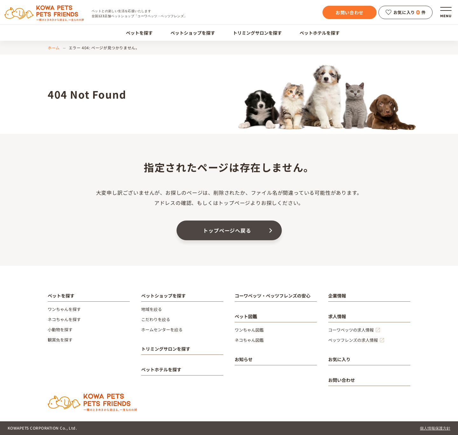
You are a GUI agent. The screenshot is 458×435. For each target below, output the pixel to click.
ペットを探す (136, 33)
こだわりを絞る (155, 319)
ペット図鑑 (246, 316)
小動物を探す (60, 329)
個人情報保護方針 (435, 428)
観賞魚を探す (60, 340)
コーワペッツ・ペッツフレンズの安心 (272, 295)
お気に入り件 (405, 12)
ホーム (54, 47)
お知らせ (244, 359)
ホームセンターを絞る (162, 329)
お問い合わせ (350, 12)
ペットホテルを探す (316, 33)
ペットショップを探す (189, 33)
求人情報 (337, 316)
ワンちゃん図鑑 (249, 330)
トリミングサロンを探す (254, 33)
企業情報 (337, 295)
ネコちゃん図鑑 (249, 340)
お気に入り (339, 359)
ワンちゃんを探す (64, 309)
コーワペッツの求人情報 (351, 330)
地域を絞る (151, 309)
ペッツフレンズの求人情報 (353, 340)
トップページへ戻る (227, 230)
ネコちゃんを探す (64, 319)
